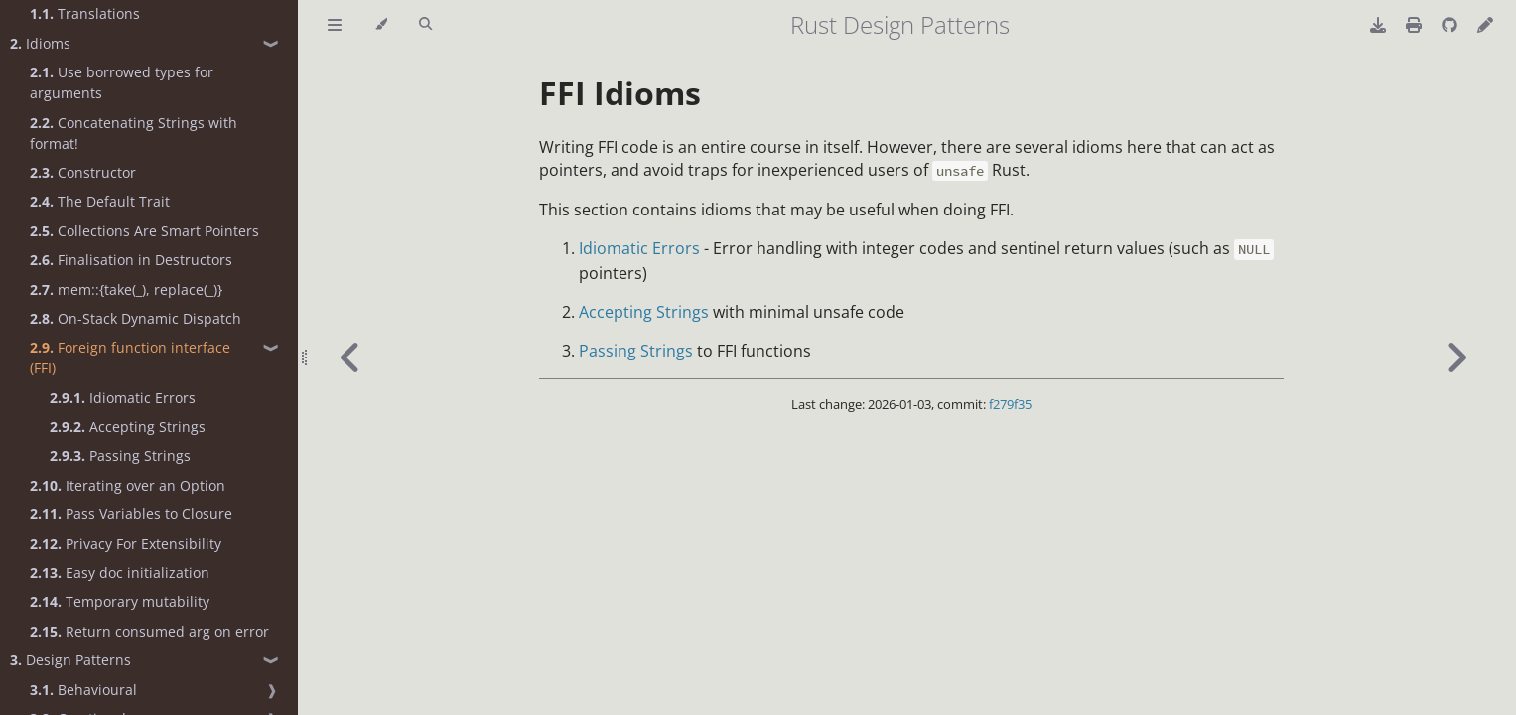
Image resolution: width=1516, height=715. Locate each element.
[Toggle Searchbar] (425, 25)
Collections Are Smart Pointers (144, 230)
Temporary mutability (119, 601)
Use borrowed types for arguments (121, 82)
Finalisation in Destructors (131, 259)
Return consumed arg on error (149, 631)
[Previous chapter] (350, 357)
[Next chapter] (1456, 357)
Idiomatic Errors (123, 397)
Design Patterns (70, 659)
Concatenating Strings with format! (133, 133)
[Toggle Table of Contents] (334, 25)
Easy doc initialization (119, 572)
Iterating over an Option (127, 485)
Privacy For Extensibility (125, 543)
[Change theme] (380, 25)
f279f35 (1010, 404)
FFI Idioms (620, 93)
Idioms (40, 43)
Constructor (83, 172)
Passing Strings (120, 455)
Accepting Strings (128, 426)
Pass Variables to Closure (131, 513)
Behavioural (83, 689)
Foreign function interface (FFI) (130, 357)
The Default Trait (100, 201)
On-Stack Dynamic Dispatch (135, 318)
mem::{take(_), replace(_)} (126, 289)
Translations (85, 13)
